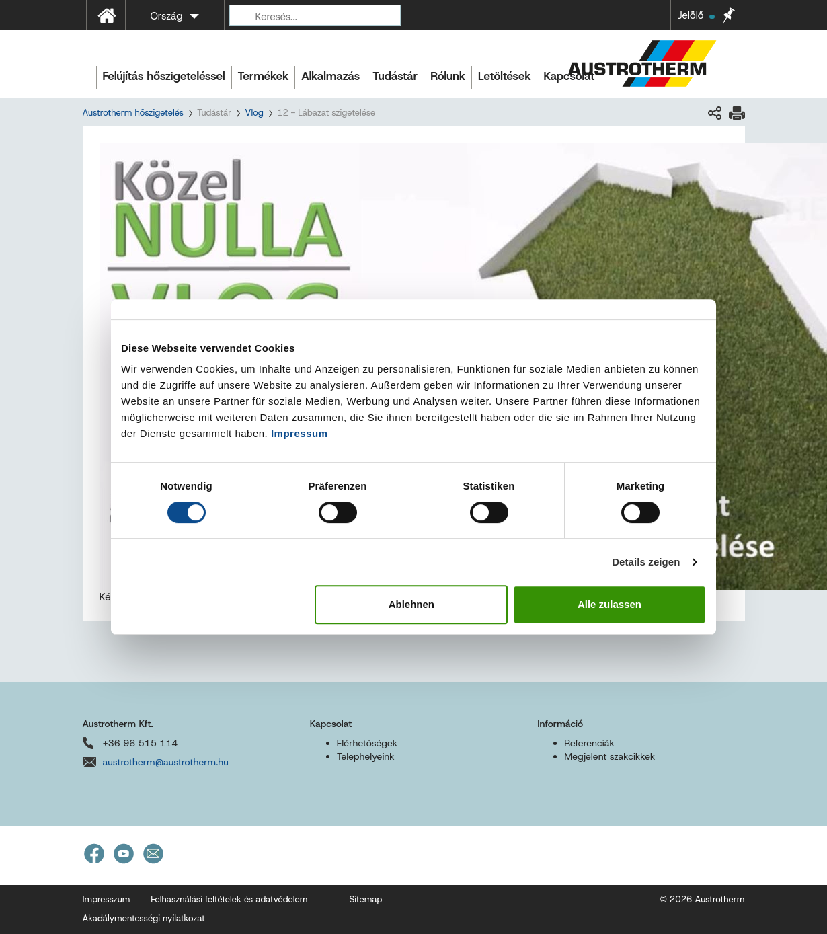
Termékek (263, 76)
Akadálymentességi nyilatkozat (144, 918)
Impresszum (106, 899)
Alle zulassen (609, 604)
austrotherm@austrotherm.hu (166, 762)
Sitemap (365, 899)
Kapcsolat (568, 76)
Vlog (254, 112)
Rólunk (447, 76)
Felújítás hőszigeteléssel (164, 76)
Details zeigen (646, 562)
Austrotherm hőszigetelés (133, 112)
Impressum (299, 433)
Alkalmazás (330, 76)
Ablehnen (411, 604)
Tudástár (395, 76)
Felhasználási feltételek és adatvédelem (229, 899)
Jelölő (696, 15)
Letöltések (504, 76)
